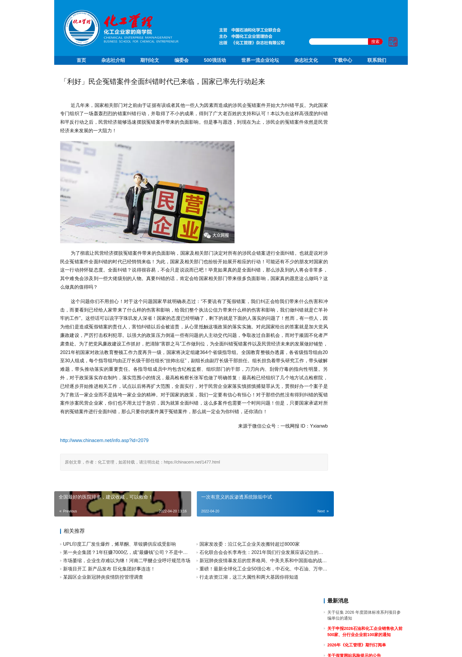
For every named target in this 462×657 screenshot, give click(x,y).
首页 (81, 60)
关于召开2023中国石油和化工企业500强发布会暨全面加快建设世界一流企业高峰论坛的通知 (364, 362)
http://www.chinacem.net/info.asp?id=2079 (104, 457)
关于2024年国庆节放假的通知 (354, 215)
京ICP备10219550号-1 (198, 645)
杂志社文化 (306, 60)
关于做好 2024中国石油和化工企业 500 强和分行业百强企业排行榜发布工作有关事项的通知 (364, 285)
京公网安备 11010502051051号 (255, 645)
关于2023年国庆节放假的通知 (354, 329)
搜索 (375, 41)
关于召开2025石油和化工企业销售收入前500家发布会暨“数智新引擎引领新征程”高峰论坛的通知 (365, 149)
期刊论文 (149, 60)
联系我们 (376, 60)
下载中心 (342, 60)
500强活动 (215, 60)
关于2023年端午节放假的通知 (354, 378)
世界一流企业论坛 (260, 60)
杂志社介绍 (113, 60)
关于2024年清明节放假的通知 (354, 269)
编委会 (181, 60)
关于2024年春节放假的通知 (352, 318)
